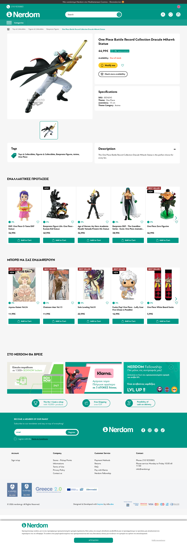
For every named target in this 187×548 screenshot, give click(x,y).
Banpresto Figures (52, 29)
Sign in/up (15, 459)
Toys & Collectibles (19, 29)
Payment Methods (102, 459)
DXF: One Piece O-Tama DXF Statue (21, 227)
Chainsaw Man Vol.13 (52, 306)
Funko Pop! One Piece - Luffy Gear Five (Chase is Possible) (126, 307)
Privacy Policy (59, 469)
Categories (15, 22)
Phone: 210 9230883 (145, 459)
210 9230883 (17, 6)
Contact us (57, 472)
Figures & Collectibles (36, 29)
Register (71, 431)
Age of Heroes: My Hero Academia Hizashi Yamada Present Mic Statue (93, 227)
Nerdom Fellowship (103, 472)
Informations (58, 462)
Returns (98, 462)
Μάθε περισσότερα (158, 540)
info (110, 500)
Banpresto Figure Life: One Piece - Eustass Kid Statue (58, 227)
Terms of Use (58, 466)
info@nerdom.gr (143, 468)
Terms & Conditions (40, 438)
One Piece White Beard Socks (161, 306)
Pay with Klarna (101, 469)
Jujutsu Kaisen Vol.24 (18, 306)
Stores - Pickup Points (62, 459)
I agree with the (33, 438)
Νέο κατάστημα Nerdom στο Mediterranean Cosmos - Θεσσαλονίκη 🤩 (93, 2)
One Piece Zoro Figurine (158, 225)
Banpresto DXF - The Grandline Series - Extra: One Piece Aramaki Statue (128, 227)
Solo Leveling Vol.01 (87, 306)
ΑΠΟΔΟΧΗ (93, 540)
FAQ (96, 466)
